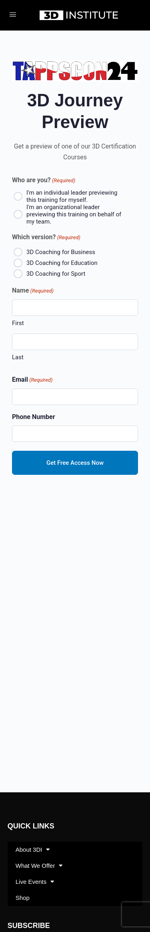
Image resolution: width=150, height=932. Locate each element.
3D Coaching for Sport (55, 273)
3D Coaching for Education (62, 263)
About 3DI (33, 849)
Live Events (35, 882)
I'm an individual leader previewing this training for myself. (72, 196)
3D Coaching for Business (60, 252)
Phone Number (33, 417)
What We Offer (39, 866)
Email (32, 379)
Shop (23, 897)
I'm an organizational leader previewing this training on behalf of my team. (73, 214)
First (18, 323)
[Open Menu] (13, 14)
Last (18, 357)
